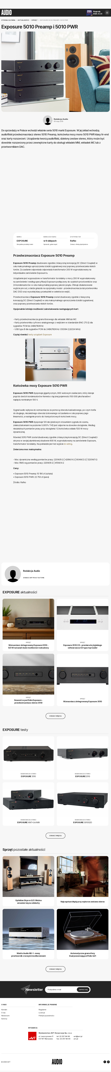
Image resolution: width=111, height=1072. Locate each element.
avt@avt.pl (78, 1036)
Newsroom (5, 1016)
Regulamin (42, 1010)
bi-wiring (68, 444)
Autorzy (4, 1019)
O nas (3, 1013)
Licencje (42, 1013)
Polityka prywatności (46, 1016)
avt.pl (76, 1039)
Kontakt (4, 1010)
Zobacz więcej (55, 716)
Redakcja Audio (61, 119)
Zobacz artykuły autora (33, 578)
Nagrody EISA (97, 12)
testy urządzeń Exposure (40, 334)
